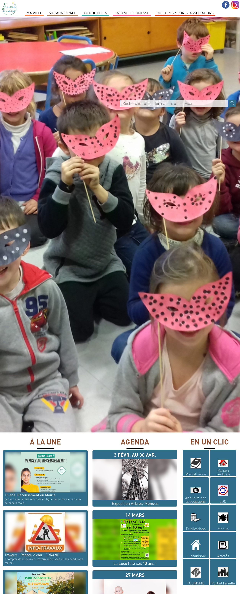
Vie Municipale (62, 13)
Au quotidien (95, 13)
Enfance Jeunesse (132, 13)
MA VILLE (34, 13)
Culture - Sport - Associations (185, 13)
